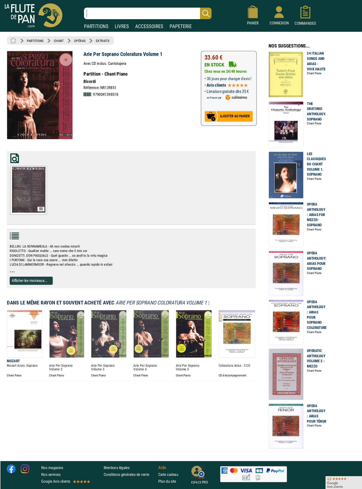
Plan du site (167, 481)
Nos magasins (52, 467)
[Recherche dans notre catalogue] (148, 13)
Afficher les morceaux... (30, 280)
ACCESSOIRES (149, 26)
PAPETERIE (181, 26)
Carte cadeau (168, 474)
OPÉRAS (79, 41)
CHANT (59, 41)
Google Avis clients (65, 481)
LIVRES (122, 26)
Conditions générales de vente (130, 474)
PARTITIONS (96, 26)
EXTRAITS (102, 41)
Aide (162, 467)
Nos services (50, 474)
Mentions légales (116, 467)
